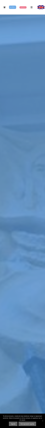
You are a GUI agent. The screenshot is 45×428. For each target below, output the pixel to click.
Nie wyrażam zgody (27, 424)
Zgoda (13, 424)
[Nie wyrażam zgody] (43, 421)
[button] (31, 7)
